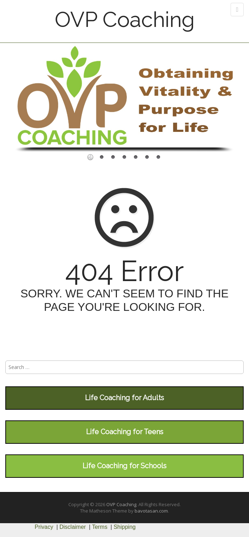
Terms (100, 527)
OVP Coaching (125, 19)
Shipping (125, 527)
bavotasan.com (151, 511)
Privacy (44, 527)
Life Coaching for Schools (124, 466)
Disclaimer (73, 527)
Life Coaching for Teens (124, 431)
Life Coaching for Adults (124, 397)
